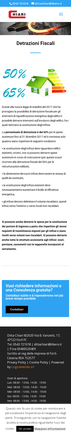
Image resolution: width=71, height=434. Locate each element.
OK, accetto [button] (25, 428)
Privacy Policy (16, 362)
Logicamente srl (22, 367)
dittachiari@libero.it (48, 344)
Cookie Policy (38, 362)
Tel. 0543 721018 (19, 344)
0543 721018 (20, 3)
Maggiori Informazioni (50, 428)
